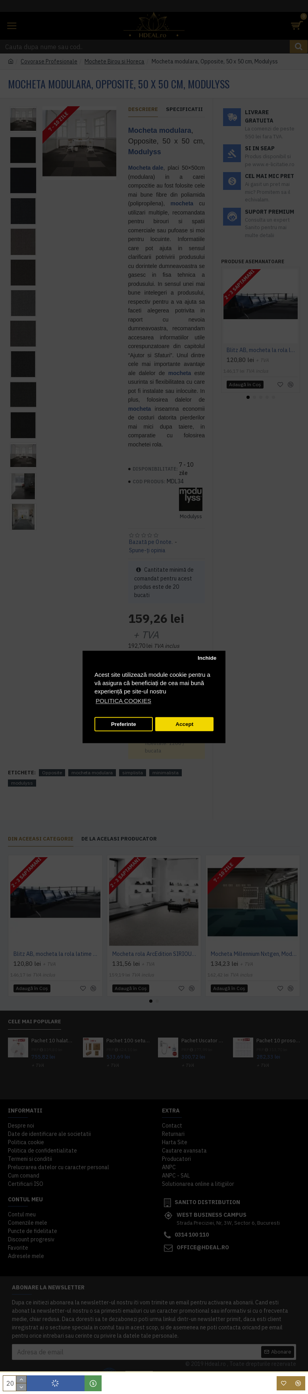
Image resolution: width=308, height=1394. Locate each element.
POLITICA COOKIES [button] (123, 701)
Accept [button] (184, 724)
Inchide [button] (207, 658)
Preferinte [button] (123, 724)
